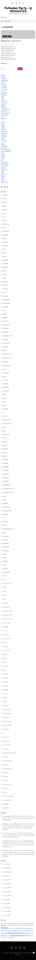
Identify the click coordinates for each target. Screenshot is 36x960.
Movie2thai (6, 387)
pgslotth (5, 452)
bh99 (4, 249)
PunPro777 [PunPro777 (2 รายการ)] (13, 928)
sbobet (4, 496)
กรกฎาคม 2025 (7, 887)
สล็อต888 (3, 135)
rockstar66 (6, 474)
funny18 (5, 292)
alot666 (5, 238)
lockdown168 (6, 343)
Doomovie (5, 281)
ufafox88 (5, 568)
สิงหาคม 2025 (6, 884)
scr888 (4, 500)
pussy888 (4, 86)
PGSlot (4, 438)
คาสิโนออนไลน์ (7, 583)
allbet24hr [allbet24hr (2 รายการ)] (18, 923)
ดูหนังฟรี (3, 84)
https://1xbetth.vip (6, 149)
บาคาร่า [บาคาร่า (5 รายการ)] (29, 930)
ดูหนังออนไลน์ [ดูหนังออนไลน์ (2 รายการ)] (24, 930)
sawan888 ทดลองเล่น (8, 488)
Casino (4, 271)
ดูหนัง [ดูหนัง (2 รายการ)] (21, 930)
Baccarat (5, 245)
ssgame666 (6, 543)
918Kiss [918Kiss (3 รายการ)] (9, 923)
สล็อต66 (3, 129)
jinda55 (3, 126)
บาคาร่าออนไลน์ (5, 109)
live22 (2, 97)
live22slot (5, 339)
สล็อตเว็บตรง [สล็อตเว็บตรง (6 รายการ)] (25, 935)
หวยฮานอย (6, 749)
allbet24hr (5, 235)
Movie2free (6, 384)
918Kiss (4, 36)
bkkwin (4, 253)
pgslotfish (5, 449)
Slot (4, 518)
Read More (4, 63)
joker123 (3, 77)
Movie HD (5, 380)
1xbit (4, 217)
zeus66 (4, 575)
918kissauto (6, 224)
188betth (5, 209)
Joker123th (6, 328)
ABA (10, 36)
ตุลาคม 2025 (6, 876)
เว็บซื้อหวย (5, 772)
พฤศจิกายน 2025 (7, 872)
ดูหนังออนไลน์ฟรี (7, 619)
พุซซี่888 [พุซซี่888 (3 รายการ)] (6, 933)
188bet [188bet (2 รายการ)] (2, 923)
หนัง (4, 733)
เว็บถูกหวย (5, 776)
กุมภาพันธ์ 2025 (7, 907)
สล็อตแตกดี (6, 729)
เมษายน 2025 (6, 899)
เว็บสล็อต (5, 788)
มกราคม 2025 (6, 911)
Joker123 (5, 321)
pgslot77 (3, 106)
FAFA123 (5, 285)
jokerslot (3, 177)
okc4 (4, 401)
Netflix (4, 394)
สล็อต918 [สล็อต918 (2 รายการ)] (31, 933)
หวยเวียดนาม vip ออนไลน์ (9, 753)
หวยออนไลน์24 (7, 745)
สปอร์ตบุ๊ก (5, 666)
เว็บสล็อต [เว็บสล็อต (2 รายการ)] (6, 937)
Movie (4, 376)
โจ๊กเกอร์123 (4, 169)
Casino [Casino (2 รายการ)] (21, 923)
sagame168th (4, 80)
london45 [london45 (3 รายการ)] (29, 925)
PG (3, 412)
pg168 (2, 124)
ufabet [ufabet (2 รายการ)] (11, 930)
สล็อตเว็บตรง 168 (7, 721)
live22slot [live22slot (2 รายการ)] (25, 925)
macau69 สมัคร (7, 365)
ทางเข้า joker (4, 166)
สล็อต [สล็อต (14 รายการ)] (10, 933)
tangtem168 (6, 547)
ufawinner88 (6, 572)
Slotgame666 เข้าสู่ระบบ (9, 529)
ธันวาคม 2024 (6, 915)
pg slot (3, 155)
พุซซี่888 (5, 654)
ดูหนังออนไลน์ (5, 164)
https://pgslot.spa (6, 151)
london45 (5, 346)
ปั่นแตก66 (3, 107)
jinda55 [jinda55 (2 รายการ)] (17, 925)
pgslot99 (5, 445)
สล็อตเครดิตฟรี (7, 713)
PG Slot (5, 416)
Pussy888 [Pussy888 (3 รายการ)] (17, 928)
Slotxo (4, 532)
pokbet (4, 456)
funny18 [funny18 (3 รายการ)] (32, 923)
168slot (4, 198)
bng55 (4, 256)
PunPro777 (5, 459)
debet (4, 278)
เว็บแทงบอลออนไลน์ (8, 796)
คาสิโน (4, 579)
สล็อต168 (3, 118)
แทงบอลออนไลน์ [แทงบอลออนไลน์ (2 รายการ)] (11, 937)
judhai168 (5, 332)
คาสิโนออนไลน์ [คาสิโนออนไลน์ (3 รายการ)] (15, 930)
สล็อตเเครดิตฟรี (7, 725)
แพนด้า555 (6, 804)
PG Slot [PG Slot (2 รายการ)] (9, 928)
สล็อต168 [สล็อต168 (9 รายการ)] (16, 933)
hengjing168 (6, 299)
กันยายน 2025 (6, 880)
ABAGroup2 (6, 231)
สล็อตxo (3, 180)
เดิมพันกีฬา (5, 764)
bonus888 (5, 263)
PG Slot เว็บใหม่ (7, 420)
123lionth (5, 195)
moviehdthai (6, 391)
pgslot (2, 91)
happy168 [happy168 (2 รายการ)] (8, 925)
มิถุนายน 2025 (6, 891)
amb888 (5, 242)
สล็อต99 (5, 694)
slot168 (4, 525)
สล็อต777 (5, 686)
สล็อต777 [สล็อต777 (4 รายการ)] (22, 933)
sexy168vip (5, 503)
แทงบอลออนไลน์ (7, 800)
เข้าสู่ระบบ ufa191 (7, 760)
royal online (6, 477)
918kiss (3, 75)
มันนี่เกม (5, 658)
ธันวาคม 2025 (6, 868)
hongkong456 (6, 303)
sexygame (5, 514)
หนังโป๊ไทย (4, 147)
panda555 (5, 409)
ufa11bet (5, 554)
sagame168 (6, 481)
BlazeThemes (18, 954)
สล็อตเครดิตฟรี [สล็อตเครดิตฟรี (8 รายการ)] (16, 935)
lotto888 (5, 362)
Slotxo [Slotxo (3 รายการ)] (2, 930)
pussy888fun (6, 467)
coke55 (5, 274)
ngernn (5, 398)
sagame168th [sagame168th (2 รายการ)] (22, 928)
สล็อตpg (5, 697)
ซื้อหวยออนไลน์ (5, 113)
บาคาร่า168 (4, 89)
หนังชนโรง (4, 78)
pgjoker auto (6, 434)
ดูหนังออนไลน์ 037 (8, 611)
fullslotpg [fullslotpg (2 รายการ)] (28, 923)
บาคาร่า (3, 142)
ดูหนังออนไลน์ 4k (7, 615)
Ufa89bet (5, 561)
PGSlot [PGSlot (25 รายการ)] (4, 928)
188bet (4, 206)
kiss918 (3, 157)
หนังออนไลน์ (4, 102)
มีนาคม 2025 (6, 903)
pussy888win (6, 470)
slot (2, 160)
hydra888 (5, 307)
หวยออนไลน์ (4, 115)
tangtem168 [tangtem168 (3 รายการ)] (6, 930)
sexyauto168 (6, 507)
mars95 (5, 369)
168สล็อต (5, 202)
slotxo (2, 144)
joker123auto (6, 325)
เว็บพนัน (5, 780)
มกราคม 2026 (6, 864)
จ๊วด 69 (4, 587)
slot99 (3, 127)
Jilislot (4, 310)
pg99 (4, 431)
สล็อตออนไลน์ (5, 182)
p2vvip (4, 405)
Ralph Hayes (5, 44)
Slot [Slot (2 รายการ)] (32, 928)
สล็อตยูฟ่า (5, 705)
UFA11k (4, 558)
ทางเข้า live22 (6, 623)
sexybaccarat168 (7, 510)
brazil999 (5, 267)
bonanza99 (6, 260)
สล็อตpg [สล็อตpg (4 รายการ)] (3, 935)
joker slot (3, 167)
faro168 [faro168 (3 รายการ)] (24, 923)
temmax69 (6, 550)
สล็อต (2, 117)
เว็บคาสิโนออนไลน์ (8, 768)
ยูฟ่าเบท (5, 662)
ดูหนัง (2, 98)
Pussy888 (5, 463)
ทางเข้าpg (5, 627)
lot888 (4, 350)
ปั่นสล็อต (5, 642)
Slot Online (6, 521)
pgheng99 (4, 93)
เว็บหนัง (5, 792)
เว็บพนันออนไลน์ (7, 784)
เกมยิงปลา (5, 757)
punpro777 (4, 111)
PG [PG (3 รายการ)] (32, 925)
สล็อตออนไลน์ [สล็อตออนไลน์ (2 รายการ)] (7, 935)
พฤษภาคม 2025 (7, 895)
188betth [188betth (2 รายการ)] (5, 923)
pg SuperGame (7, 423)
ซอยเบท (5, 595)
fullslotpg (3, 95)
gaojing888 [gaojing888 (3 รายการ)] (3, 925)
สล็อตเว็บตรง (4, 131)
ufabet (4, 565)
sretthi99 (5, 539)
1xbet (4, 213)
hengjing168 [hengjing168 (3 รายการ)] (13, 925)
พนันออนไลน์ (6, 650)
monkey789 (6, 373)
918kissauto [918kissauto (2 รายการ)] (13, 923)
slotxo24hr (6, 536)
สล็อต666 (5, 682)
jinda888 (5, 317)
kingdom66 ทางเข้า (8, 335)
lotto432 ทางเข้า (7, 354)
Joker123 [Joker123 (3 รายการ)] (21, 925)
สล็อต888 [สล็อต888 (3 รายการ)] (27, 933)
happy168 (5, 296)
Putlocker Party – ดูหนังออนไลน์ (18, 9)
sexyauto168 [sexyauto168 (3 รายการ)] (28, 928)
